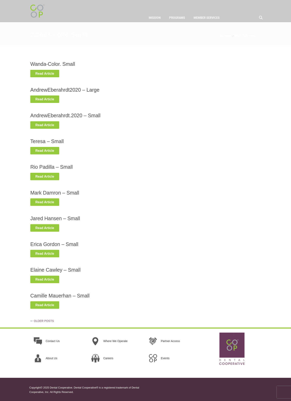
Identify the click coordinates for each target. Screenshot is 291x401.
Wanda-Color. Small (52, 64)
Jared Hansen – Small (55, 218)
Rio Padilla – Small (51, 167)
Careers (108, 358)
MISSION (155, 17)
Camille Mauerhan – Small (60, 295)
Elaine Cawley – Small (55, 270)
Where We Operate (115, 341)
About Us (51, 358)
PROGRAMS (177, 17)
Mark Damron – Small (54, 193)
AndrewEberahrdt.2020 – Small (65, 115)
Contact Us (53, 341)
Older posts (44, 320)
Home (227, 35)
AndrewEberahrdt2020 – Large (64, 90)
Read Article (47, 73)
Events (165, 358)
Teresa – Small (47, 141)
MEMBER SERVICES (207, 17)
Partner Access (170, 341)
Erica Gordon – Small (54, 244)
